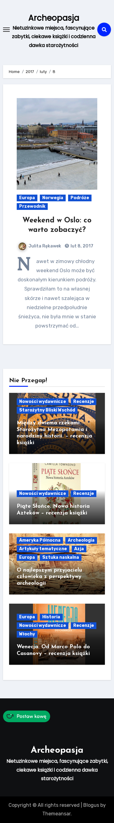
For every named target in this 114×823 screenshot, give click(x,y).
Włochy (27, 634)
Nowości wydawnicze (42, 401)
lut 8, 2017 (81, 246)
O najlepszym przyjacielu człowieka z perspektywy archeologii (49, 576)
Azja (79, 548)
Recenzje (83, 401)
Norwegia (52, 197)
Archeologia (81, 540)
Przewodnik (32, 206)
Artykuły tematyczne (43, 548)
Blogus (91, 805)
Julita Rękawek (40, 246)
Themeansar (56, 814)
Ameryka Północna (39, 540)
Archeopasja (53, 18)
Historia (51, 617)
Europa (27, 197)
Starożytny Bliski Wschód (47, 410)
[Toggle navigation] (6, 29)
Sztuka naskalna (60, 557)
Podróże (80, 197)
